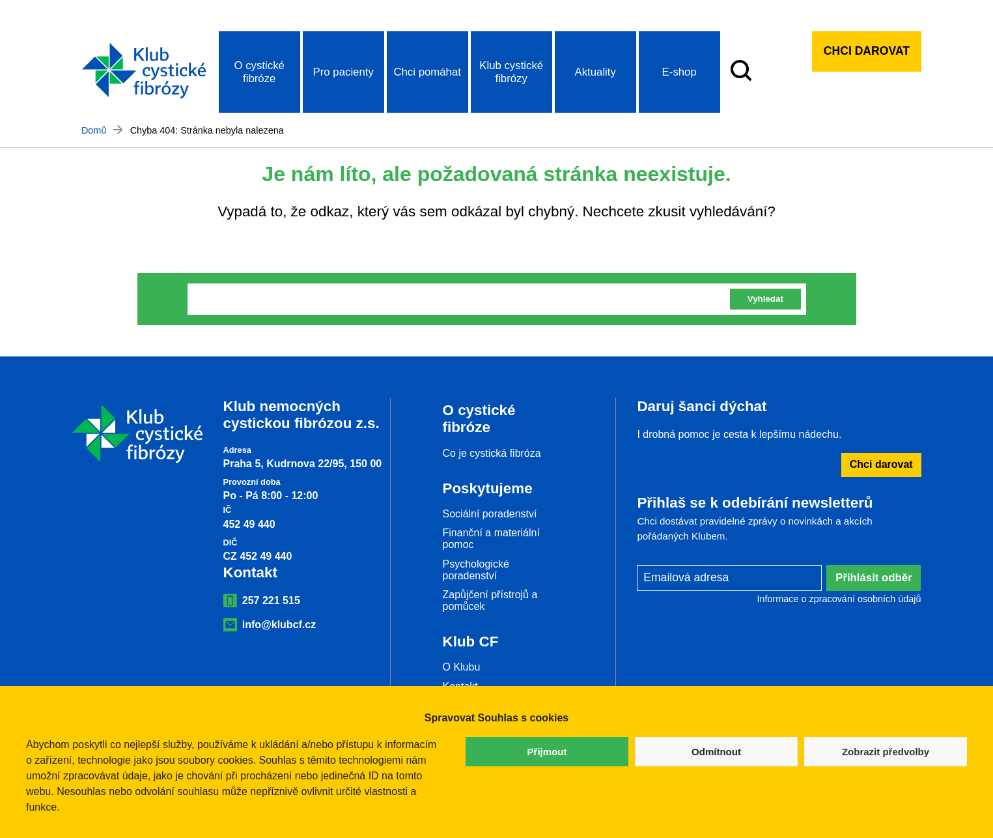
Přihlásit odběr (873, 577)
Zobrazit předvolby (885, 751)
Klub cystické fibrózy (511, 72)
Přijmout (547, 751)
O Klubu (462, 666)
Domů (93, 130)
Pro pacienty (343, 72)
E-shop (679, 72)
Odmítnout (716, 751)
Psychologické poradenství (476, 569)
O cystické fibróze (259, 72)
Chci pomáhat (427, 72)
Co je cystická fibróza (492, 453)
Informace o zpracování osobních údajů (839, 599)
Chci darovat (867, 50)
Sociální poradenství (490, 513)
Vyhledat (765, 299)
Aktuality (594, 72)
